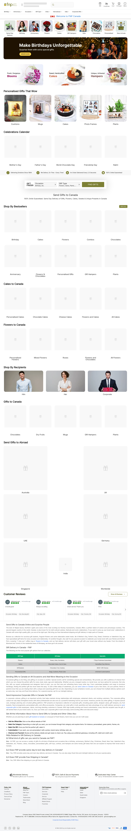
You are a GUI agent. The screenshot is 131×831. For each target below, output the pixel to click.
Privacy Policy (8, 794)
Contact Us (64, 789)
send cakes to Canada (85, 686)
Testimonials (26, 797)
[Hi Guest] (119, 4)
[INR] (100, 4)
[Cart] (113, 4)
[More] (125, 4)
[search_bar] (62, 4)
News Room (26, 800)
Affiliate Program (47, 799)
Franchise (45, 804)
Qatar (81, 792)
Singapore (83, 797)
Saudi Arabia (83, 795)
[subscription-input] (113, 793)
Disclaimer (7, 799)
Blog (24, 802)
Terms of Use (8, 796)
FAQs (62, 791)
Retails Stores (46, 801)
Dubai (81, 790)
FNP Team (26, 792)
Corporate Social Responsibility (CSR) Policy (65, 820)
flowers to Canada (42, 641)
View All (123, 206)
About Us (25, 790)
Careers (25, 795)
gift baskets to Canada (37, 717)
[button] (7, 12)
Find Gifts (93, 184)
